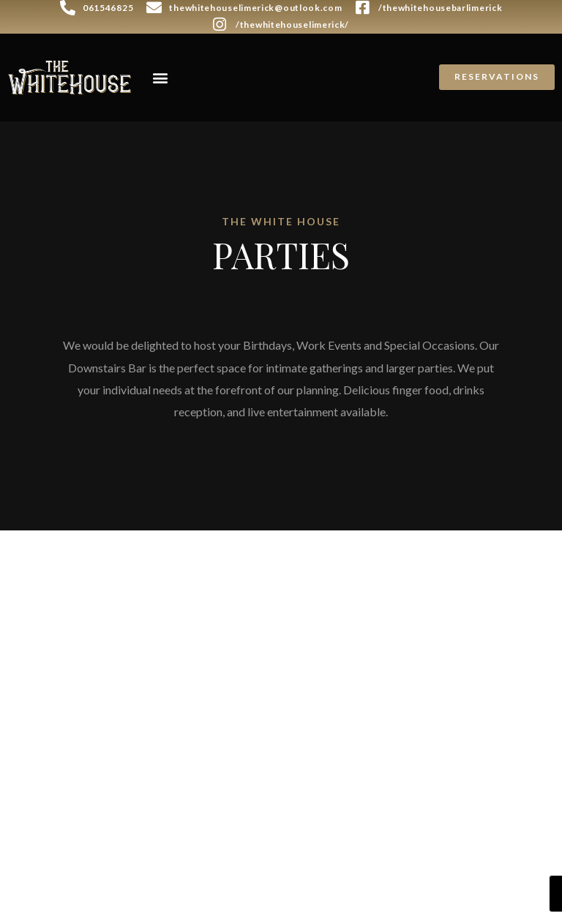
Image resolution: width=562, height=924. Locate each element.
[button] (160, 77)
